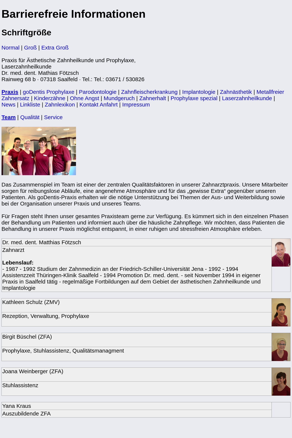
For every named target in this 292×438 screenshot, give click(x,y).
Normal (10, 47)
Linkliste (30, 104)
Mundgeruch (119, 98)
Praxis (9, 92)
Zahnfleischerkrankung (149, 92)
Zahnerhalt (152, 98)
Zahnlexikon (60, 104)
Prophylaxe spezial (194, 98)
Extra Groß (55, 47)
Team (8, 117)
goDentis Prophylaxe (48, 92)
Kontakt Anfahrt (99, 104)
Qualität (29, 117)
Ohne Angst (84, 98)
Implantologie (198, 92)
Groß (30, 47)
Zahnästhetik (236, 92)
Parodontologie (98, 92)
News (8, 104)
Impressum (136, 104)
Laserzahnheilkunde (247, 98)
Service (53, 117)
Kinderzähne (49, 98)
